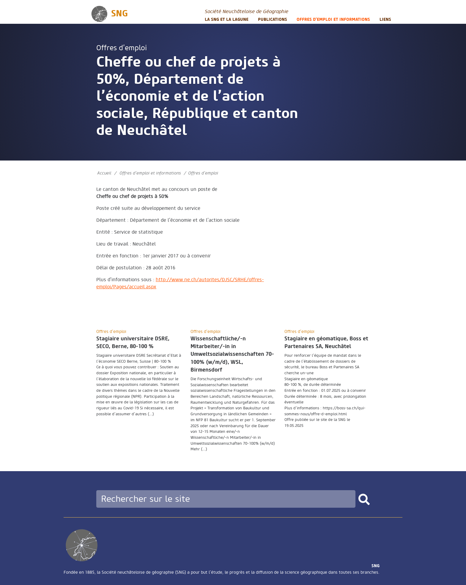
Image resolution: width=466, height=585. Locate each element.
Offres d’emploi (121, 48)
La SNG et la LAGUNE (226, 19)
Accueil (104, 173)
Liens (385, 19)
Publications (272, 19)
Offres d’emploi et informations (333, 19)
